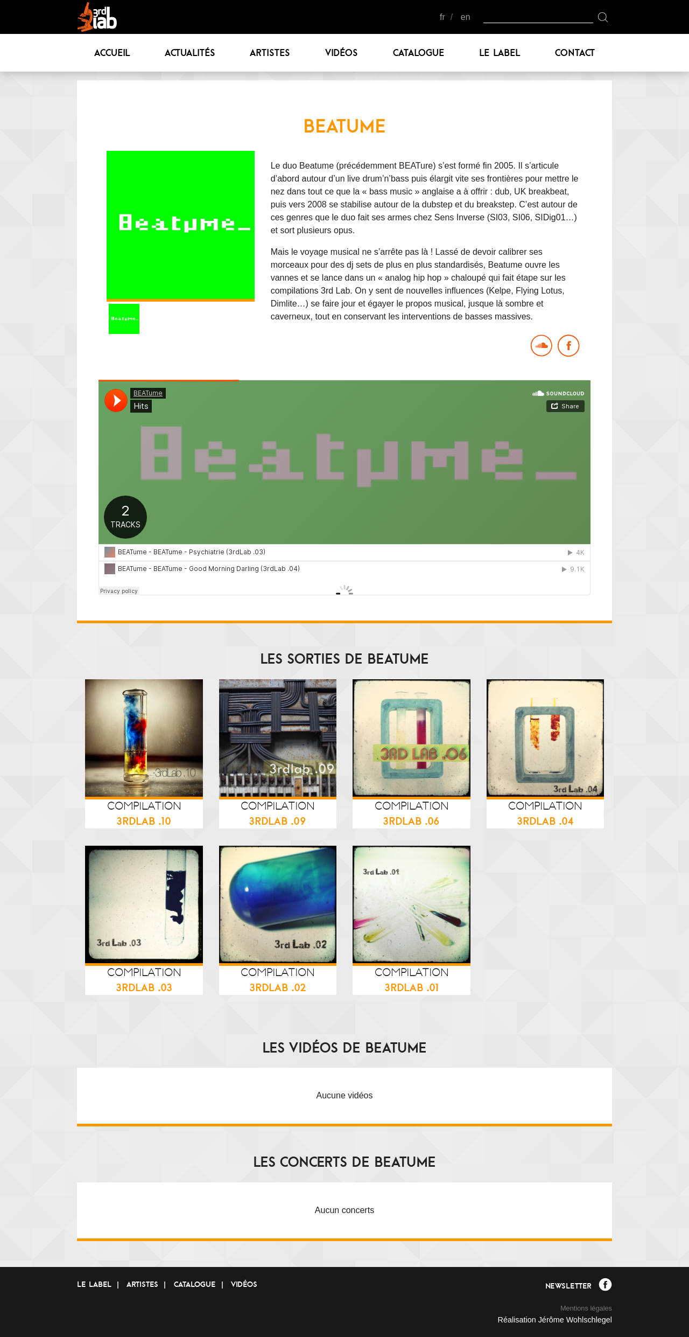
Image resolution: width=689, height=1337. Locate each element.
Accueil (112, 52)
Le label (499, 52)
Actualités (190, 52)
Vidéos (341, 52)
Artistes (270, 52)
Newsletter (568, 1286)
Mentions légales (586, 1308)
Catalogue (419, 52)
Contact (575, 52)
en (465, 17)
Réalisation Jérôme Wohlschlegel (554, 1319)
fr (442, 17)
